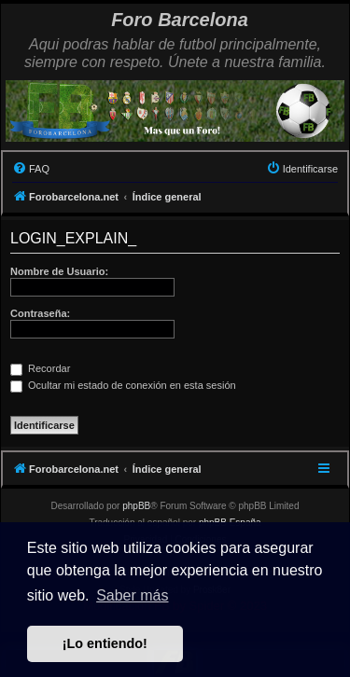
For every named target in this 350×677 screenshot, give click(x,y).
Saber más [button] (132, 595)
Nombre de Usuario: (59, 271)
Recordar (40, 368)
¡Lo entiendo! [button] (105, 643)
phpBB (136, 506)
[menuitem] (30, 169)
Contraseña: (40, 313)
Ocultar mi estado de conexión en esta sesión (123, 385)
